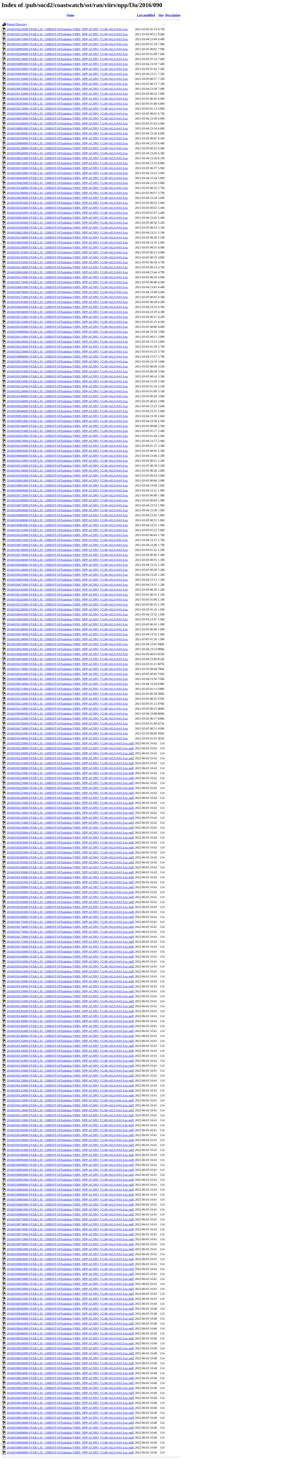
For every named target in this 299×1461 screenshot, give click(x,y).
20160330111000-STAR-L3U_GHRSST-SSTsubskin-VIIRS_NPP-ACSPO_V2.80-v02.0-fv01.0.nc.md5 (70, 1120)
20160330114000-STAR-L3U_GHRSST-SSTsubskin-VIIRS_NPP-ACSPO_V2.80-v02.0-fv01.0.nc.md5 (70, 1105)
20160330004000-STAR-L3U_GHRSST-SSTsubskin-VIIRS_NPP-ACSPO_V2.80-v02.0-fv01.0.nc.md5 (70, 1432)
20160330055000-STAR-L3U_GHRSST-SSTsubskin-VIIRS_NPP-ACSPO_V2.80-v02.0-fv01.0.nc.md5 (70, 1279)
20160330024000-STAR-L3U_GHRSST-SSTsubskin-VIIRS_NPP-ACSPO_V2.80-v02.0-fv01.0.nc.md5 (70, 1373)
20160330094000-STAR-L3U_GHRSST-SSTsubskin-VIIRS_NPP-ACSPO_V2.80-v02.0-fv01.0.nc (67, 113)
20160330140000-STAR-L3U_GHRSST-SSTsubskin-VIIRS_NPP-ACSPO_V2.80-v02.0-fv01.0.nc (67, 396)
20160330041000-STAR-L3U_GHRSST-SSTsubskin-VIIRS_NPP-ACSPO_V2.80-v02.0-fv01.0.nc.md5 (70, 1328)
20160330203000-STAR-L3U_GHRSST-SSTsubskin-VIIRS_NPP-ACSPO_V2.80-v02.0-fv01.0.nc (67, 212)
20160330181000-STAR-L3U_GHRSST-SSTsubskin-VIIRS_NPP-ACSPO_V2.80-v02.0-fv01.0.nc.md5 (70, 912)
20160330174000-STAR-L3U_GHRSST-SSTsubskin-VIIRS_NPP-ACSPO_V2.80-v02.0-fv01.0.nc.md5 (70, 926)
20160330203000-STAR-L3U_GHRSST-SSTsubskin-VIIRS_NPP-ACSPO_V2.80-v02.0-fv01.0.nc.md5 (70, 842)
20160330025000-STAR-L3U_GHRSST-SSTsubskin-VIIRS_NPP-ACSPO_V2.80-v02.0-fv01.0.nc (67, 173)
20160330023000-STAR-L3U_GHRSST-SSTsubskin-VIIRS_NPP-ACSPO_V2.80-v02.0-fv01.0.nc (67, 649)
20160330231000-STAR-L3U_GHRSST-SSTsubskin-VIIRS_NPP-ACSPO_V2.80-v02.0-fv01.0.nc (67, 530)
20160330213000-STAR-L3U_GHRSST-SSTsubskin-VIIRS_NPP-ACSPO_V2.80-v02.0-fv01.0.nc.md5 (70, 812)
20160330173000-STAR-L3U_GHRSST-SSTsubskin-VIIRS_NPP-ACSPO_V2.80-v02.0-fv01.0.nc (67, 282)
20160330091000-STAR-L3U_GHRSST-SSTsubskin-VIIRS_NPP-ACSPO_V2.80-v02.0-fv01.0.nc (67, 480)
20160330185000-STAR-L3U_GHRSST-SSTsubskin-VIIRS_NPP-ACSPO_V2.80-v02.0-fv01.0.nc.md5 (70, 892)
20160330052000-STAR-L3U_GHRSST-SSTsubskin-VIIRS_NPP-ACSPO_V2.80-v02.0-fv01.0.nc (67, 416)
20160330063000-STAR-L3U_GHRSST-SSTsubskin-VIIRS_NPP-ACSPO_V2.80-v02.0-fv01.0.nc (67, 217)
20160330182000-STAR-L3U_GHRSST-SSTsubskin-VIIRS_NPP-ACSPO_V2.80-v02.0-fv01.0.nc (67, 227)
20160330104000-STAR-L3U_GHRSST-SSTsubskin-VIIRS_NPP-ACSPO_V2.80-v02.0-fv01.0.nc (67, 426)
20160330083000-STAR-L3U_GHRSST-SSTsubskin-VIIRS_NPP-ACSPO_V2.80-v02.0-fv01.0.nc (67, 679)
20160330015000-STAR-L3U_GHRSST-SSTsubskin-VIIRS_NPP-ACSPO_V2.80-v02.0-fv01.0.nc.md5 (70, 1398)
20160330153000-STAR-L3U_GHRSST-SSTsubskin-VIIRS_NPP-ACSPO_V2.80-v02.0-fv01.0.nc (67, 168)
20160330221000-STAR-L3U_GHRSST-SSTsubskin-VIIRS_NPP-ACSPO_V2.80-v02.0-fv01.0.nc (67, 431)
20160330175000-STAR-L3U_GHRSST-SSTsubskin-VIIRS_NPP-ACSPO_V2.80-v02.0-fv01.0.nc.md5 (70, 922)
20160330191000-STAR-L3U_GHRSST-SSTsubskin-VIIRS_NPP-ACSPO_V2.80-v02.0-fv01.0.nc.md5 (70, 882)
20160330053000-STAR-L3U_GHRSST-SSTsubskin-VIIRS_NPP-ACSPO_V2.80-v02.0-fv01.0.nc (67, 118)
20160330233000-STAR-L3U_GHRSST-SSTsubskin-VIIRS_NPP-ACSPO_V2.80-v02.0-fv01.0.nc (67, 351)
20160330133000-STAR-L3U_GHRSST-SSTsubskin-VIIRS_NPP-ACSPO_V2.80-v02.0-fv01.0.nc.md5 (70, 1050)
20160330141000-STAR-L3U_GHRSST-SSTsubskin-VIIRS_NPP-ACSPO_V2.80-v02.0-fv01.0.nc (67, 302)
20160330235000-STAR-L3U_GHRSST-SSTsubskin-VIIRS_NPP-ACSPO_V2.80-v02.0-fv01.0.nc (67, 445)
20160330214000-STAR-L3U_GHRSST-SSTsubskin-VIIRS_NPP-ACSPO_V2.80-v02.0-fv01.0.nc (67, 59)
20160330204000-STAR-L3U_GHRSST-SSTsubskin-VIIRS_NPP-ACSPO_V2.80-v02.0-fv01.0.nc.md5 (70, 837)
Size (161, 15)
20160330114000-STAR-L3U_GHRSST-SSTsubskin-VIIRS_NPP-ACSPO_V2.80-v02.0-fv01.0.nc (67, 267)
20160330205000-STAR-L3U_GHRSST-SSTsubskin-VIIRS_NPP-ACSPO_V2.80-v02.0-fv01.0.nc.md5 (70, 832)
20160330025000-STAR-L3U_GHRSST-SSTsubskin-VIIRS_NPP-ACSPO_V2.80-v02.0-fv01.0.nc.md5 (70, 1368)
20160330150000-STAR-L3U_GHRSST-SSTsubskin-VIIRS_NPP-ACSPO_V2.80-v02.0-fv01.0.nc (67, 247)
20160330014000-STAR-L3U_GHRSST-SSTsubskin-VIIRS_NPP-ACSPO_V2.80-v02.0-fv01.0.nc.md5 (70, 1403)
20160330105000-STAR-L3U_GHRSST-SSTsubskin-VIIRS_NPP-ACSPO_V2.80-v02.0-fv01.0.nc (67, 366)
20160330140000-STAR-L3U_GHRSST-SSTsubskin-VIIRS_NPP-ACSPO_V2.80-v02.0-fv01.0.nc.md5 (70, 1036)
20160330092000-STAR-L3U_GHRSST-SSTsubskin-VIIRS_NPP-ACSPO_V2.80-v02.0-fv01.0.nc (67, 654)
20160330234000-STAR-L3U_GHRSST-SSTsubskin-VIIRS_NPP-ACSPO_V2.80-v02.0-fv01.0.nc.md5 (70, 748)
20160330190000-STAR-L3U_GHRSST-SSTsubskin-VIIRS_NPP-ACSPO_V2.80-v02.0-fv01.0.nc (67, 193)
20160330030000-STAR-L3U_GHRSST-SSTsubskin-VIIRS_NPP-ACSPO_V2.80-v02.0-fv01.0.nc (67, 133)
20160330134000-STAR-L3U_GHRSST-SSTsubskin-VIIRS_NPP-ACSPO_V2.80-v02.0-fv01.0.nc (67, 470)
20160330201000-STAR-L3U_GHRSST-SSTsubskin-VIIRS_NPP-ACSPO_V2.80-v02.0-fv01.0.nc (67, 436)
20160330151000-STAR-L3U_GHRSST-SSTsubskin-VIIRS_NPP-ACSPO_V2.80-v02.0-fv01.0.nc (67, 604)
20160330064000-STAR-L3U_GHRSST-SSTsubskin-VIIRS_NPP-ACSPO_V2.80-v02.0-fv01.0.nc (67, 455)
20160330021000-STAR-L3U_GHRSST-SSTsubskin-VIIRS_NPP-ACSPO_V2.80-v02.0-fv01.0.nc (67, 232)
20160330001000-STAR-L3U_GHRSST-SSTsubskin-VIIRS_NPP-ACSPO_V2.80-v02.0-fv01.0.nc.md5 (70, 1447)
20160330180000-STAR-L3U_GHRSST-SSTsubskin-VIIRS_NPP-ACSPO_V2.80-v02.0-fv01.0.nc (67, 520)
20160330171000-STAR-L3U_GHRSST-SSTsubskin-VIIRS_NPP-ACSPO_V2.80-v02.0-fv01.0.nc (67, 297)
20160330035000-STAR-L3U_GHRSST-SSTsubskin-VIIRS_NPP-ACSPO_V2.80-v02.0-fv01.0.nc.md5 (70, 1338)
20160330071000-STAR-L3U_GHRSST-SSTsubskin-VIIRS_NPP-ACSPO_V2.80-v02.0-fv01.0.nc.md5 (70, 1239)
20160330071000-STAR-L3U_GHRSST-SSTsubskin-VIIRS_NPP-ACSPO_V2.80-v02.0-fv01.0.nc (67, 39)
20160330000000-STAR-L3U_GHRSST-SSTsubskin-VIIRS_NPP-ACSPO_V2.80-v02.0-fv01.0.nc (67, 713)
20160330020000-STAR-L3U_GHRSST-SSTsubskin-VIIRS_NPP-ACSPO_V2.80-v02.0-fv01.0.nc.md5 (70, 1393)
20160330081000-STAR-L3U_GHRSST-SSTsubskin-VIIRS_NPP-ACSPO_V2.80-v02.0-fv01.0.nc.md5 (70, 1209)
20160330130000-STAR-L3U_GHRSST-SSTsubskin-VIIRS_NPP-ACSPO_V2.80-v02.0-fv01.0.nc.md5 (70, 1065)
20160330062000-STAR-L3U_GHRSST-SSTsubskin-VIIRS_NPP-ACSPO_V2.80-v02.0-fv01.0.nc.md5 (70, 1264)
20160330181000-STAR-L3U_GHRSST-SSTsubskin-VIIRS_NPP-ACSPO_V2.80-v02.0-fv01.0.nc (67, 202)
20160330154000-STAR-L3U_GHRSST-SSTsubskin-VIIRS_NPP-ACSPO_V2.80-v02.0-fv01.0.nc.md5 (70, 986)
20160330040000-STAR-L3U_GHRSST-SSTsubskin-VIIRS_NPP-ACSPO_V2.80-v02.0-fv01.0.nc (67, 411)
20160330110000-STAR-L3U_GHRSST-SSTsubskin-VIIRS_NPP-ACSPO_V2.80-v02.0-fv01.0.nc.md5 (70, 1125)
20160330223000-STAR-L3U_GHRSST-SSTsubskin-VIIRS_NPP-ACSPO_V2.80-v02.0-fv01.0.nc (67, 29)
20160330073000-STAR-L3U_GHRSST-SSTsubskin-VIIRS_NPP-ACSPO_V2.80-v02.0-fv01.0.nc (67, 584)
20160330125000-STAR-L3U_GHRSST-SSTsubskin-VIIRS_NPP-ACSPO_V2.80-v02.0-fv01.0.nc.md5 (70, 1070)
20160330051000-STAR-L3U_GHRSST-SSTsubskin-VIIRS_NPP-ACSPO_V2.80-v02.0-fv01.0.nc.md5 (70, 1298)
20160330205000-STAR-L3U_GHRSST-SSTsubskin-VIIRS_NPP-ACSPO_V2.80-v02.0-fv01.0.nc (67, 103)
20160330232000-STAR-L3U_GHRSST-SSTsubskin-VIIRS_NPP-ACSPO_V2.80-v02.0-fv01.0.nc (67, 386)
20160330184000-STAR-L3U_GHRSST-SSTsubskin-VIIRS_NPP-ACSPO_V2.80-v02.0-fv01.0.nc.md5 (70, 897)
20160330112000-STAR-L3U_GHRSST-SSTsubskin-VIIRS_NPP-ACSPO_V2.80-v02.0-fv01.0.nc (67, 34)
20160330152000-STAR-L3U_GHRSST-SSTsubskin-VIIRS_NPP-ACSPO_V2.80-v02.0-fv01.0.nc (67, 465)
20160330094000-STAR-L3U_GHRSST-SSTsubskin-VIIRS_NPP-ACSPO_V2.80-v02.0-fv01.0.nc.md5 (70, 1165)
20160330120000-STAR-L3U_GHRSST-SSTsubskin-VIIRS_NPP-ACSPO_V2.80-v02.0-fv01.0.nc (67, 376)
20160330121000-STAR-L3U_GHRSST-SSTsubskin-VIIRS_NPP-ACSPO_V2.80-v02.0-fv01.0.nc (67, 317)
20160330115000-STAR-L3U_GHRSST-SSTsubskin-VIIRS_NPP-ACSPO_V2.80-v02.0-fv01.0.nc (67, 708)
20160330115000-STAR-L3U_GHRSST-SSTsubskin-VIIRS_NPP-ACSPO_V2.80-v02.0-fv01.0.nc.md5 (70, 1100)
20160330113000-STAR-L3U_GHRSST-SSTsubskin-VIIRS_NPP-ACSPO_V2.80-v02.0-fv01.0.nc (67, 83)
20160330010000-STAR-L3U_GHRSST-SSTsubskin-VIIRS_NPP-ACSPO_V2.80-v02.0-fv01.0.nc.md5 (70, 1422)
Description (172, 15)
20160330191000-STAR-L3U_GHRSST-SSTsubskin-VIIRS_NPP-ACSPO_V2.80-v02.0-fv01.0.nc (67, 371)
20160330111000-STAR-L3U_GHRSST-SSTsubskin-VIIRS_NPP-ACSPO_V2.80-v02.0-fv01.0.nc (67, 336)
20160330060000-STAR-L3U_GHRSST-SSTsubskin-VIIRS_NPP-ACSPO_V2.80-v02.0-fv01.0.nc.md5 (70, 1274)
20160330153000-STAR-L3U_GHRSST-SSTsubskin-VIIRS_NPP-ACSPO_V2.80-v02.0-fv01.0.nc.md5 (70, 991)
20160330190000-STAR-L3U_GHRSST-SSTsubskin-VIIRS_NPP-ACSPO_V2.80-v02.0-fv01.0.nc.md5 (70, 887)
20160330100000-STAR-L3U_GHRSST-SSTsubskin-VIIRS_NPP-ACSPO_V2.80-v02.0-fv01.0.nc (67, 500)
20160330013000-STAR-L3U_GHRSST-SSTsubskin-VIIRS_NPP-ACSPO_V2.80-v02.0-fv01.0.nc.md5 (70, 1408)
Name (70, 15)
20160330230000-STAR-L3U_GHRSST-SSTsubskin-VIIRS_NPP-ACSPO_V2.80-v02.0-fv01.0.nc (67, 550)
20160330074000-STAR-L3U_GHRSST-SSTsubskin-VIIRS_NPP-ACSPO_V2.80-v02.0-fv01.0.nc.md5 (70, 1224)
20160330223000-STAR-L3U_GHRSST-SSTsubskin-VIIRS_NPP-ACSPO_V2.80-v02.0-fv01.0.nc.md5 (70, 783)
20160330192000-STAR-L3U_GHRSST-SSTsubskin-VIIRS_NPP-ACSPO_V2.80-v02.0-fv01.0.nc (67, 693)
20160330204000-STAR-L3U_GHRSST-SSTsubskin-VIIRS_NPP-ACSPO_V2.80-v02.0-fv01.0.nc (67, 54)
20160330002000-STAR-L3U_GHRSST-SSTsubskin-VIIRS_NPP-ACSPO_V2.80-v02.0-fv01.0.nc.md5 (70, 1442)
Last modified (146, 15)
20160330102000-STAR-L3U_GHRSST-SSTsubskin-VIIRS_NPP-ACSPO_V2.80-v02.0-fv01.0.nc (67, 326)
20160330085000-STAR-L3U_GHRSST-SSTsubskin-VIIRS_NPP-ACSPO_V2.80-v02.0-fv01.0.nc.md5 (70, 1189)
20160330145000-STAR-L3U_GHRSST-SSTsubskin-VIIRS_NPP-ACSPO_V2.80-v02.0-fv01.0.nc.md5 (70, 1011)
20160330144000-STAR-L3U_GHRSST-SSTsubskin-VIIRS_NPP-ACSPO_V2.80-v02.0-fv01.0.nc (67, 188)
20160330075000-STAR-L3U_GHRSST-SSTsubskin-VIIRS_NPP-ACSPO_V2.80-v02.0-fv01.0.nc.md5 (70, 1219)
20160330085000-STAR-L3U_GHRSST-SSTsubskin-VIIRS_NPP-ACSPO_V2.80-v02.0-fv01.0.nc (67, 64)
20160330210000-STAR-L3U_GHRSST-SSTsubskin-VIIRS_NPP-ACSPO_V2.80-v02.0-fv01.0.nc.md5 (70, 827)
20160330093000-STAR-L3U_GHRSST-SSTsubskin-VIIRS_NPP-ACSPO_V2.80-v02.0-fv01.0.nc (67, 450)
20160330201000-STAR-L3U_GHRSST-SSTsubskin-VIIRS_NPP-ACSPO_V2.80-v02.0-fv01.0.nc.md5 (70, 852)
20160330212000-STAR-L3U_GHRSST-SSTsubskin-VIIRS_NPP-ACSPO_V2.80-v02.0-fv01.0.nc (67, 703)
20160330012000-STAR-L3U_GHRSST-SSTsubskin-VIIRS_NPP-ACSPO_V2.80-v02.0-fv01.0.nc (67, 163)
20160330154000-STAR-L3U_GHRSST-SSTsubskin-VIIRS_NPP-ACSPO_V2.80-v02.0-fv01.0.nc (67, 237)
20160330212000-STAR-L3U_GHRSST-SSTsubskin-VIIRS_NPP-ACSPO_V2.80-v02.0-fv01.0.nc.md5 (70, 817)
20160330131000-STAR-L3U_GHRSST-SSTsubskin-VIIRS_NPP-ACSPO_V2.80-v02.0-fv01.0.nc (67, 252)
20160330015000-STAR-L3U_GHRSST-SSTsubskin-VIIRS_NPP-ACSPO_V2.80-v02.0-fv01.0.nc (67, 361)
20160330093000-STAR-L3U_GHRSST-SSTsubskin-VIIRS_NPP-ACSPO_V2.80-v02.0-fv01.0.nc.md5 (70, 1169)
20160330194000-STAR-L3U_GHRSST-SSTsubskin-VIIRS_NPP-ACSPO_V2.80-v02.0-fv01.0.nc (67, 738)
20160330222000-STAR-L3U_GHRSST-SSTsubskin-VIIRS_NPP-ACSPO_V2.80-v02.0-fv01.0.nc (67, 44)
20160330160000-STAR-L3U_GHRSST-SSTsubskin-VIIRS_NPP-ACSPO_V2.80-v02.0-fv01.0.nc (67, 629)
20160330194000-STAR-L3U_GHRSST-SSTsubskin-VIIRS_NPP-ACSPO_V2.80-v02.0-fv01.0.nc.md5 (70, 867)
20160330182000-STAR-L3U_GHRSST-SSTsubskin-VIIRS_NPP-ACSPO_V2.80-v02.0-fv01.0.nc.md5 (70, 907)
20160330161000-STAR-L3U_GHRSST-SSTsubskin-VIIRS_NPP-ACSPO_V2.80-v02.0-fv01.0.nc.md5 (70, 971)
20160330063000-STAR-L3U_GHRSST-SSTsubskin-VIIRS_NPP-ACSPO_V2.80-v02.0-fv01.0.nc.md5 (70, 1259)
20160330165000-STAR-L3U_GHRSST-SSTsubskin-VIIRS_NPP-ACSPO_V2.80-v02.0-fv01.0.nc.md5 (70, 951)
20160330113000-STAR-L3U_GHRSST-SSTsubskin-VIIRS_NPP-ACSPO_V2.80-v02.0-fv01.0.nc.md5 (70, 1110)
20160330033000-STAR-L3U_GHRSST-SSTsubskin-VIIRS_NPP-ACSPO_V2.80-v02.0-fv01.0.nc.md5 (70, 1348)
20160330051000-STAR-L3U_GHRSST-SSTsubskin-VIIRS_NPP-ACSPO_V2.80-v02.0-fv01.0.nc (67, 421)
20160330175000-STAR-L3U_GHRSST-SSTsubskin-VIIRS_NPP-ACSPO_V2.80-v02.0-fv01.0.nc (67, 728)
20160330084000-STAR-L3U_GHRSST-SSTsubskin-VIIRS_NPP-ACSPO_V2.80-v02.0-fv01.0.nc (67, 356)
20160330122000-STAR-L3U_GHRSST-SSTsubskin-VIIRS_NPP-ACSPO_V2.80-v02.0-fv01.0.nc (67, 718)
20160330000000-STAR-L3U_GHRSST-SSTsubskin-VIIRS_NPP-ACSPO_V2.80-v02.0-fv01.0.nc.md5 (70, 1452)
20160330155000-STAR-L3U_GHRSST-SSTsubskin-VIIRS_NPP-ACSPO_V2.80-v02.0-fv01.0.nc (67, 262)
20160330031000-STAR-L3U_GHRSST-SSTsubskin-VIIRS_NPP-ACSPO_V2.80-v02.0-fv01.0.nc (67, 158)
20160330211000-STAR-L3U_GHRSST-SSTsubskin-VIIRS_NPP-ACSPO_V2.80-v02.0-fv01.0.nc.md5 (70, 822)
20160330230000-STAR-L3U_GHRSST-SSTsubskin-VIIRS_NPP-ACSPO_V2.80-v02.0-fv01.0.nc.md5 (70, 768)
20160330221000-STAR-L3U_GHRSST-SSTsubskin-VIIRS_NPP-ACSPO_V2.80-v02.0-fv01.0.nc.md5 (70, 793)
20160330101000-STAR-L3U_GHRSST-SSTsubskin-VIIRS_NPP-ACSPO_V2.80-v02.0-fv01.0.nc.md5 (70, 1150)
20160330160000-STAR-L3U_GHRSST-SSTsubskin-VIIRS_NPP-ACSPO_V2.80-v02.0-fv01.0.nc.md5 (70, 976)
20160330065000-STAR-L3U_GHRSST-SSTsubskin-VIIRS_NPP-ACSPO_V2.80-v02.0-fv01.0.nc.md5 (70, 1249)
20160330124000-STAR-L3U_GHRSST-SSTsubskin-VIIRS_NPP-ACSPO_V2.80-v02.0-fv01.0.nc (67, 569)
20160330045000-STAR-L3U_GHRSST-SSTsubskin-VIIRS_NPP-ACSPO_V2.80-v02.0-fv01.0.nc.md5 (70, 1308)
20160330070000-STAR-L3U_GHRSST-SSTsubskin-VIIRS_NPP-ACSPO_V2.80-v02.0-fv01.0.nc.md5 (70, 1244)
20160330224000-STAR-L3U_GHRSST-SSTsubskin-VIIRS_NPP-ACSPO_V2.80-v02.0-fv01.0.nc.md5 (70, 778)
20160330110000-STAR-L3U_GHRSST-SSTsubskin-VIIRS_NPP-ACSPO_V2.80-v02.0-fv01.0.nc (67, 624)
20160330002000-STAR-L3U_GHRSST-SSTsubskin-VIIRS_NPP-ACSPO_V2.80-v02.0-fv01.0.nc (67, 183)
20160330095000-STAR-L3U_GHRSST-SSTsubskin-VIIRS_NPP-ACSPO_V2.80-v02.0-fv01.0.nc (67, 49)
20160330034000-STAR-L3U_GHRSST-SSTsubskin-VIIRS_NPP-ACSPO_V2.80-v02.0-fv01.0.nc (67, 312)
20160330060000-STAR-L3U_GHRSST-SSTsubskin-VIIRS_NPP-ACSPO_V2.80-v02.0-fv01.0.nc (67, 515)
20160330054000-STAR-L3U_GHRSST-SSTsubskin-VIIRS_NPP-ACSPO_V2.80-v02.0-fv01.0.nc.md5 (70, 1284)
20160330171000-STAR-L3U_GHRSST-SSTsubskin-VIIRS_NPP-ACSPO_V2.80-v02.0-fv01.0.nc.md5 (70, 941)
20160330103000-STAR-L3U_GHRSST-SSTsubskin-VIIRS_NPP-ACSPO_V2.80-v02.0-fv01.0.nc (67, 138)
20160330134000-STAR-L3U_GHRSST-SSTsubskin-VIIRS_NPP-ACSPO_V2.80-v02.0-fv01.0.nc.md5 (70, 1045)
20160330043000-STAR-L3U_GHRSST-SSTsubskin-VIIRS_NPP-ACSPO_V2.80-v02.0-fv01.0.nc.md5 (70, 1318)
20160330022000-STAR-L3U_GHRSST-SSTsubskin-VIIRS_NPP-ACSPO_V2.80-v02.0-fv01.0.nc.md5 (70, 1383)
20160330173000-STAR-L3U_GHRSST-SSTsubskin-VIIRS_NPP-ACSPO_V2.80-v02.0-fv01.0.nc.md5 (70, 931)
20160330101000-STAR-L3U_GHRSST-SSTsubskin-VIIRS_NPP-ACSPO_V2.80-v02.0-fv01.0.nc (67, 733)
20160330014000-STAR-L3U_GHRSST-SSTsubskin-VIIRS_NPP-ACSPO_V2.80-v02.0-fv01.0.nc (67, 683)
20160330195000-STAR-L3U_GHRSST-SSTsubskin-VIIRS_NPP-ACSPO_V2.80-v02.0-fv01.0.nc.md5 (70, 862)
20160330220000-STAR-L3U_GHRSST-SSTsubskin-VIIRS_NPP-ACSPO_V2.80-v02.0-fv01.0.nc (67, 609)
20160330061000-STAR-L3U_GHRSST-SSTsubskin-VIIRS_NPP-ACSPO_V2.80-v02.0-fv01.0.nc (67, 287)
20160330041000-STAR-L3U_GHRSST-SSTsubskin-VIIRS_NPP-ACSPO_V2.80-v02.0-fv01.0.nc (67, 614)
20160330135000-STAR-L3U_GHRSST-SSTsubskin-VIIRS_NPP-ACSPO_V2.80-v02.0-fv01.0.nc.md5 (70, 1041)
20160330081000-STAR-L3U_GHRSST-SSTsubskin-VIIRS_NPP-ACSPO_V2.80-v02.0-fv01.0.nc (67, 128)
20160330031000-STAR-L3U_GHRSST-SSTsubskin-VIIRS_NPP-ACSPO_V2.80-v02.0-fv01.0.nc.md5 (70, 1358)
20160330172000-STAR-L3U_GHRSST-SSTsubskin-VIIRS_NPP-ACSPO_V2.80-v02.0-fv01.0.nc (67, 495)
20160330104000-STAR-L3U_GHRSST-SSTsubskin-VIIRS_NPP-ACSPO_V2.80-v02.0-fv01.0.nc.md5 (70, 1135)
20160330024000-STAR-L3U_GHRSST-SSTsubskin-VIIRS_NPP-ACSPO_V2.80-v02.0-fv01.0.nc (67, 198)
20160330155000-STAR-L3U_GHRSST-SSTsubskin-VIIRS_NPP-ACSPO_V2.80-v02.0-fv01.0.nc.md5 (70, 981)
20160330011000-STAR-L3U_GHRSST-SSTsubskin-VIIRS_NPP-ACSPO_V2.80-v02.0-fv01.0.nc (67, 540)
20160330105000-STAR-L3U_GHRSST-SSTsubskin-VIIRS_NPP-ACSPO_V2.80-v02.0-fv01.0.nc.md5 (70, 1130)
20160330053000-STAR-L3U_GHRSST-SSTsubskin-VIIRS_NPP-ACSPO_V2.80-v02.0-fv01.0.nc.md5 (70, 1288)
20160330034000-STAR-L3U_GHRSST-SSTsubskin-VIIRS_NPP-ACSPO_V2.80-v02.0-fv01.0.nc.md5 (70, 1343)
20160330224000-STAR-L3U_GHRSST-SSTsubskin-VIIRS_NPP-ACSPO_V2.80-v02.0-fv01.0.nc (67, 346)
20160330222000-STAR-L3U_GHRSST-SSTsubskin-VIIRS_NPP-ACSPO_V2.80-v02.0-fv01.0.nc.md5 (70, 788)
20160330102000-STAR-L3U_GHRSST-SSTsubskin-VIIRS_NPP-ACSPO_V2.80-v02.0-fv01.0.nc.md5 (70, 1145)
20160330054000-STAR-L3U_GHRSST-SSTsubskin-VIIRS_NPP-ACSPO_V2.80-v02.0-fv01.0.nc (67, 659)
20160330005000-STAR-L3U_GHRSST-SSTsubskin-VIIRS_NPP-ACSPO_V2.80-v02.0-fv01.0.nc (67, 579)
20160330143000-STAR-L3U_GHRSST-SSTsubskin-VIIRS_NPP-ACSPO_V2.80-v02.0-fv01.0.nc (67, 594)
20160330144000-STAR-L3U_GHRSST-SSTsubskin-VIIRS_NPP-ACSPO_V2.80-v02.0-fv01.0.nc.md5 (70, 1016)
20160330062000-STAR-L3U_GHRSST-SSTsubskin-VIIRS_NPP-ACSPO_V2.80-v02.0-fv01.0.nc (67, 272)
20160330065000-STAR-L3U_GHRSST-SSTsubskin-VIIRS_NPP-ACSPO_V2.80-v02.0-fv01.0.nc (67, 619)
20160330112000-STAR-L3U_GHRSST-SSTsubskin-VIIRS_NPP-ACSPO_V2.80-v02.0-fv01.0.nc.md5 (70, 1115)
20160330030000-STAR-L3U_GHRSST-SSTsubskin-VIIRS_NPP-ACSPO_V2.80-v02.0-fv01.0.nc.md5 (70, 1363)
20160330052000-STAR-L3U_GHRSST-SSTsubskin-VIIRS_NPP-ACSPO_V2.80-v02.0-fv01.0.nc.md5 (70, 1293)
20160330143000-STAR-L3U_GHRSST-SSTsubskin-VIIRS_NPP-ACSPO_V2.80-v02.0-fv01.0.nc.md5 (70, 1021)
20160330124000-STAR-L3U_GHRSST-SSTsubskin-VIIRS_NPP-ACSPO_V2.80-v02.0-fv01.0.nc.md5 (70, 1075)
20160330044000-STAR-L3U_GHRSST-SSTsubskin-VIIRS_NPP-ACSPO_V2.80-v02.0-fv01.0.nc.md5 (70, 1313)
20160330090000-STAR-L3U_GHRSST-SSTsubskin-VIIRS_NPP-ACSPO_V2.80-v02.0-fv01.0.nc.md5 (70, 1184)
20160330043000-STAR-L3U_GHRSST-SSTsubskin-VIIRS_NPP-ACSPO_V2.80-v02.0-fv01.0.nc (67, 178)
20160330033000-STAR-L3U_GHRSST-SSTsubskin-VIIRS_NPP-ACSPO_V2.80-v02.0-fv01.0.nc (67, 381)
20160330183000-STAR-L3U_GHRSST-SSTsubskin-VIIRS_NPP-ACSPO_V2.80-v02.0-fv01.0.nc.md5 (70, 902)
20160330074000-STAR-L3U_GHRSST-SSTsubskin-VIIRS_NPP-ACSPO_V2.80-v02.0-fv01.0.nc (67, 634)
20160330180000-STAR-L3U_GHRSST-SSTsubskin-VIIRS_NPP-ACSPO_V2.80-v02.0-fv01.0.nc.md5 (70, 917)
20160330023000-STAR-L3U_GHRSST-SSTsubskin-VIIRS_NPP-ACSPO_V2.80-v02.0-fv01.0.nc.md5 (70, 1378)
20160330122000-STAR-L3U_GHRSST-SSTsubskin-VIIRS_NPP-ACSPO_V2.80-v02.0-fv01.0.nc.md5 (70, 1085)
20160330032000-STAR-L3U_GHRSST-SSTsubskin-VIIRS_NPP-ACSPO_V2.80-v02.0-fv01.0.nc (67, 574)
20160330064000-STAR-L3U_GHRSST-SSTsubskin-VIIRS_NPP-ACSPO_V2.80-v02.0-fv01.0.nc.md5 (70, 1254)
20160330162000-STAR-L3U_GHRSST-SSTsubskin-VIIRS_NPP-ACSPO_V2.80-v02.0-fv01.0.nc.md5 (70, 966)
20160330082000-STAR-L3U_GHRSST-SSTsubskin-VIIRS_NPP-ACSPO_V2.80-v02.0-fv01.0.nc (67, 525)
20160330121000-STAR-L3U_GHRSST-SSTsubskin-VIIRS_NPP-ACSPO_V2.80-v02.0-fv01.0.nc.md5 (70, 1090)
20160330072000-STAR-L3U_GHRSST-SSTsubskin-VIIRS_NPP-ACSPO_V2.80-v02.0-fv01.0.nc (67, 545)
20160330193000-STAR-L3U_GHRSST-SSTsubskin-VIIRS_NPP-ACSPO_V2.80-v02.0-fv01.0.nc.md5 (70, 872)
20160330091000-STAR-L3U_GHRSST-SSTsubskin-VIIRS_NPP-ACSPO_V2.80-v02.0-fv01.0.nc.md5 (70, 1179)
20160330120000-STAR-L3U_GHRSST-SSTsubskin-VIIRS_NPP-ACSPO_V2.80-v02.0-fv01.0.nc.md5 (70, 1095)
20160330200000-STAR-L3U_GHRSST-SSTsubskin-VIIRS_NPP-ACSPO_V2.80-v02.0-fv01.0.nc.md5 (70, 857)
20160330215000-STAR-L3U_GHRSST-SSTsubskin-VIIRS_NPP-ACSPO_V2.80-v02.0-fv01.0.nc (67, 321)
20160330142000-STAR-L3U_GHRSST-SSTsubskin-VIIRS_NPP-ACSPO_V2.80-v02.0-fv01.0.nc (67, 589)
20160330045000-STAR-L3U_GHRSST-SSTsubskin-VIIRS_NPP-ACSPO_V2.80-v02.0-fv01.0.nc (67, 242)
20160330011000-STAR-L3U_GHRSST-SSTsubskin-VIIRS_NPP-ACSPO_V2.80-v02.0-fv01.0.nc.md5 (70, 1417)
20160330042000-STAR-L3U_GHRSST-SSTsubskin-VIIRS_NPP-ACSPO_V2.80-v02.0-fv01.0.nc (67, 307)
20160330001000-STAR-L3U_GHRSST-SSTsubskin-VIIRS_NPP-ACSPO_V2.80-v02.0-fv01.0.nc (67, 485)
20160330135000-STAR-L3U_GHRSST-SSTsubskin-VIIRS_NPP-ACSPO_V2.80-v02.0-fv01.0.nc (67, 78)
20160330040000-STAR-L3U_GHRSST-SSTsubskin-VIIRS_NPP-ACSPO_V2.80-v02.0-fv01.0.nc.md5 (70, 1333)
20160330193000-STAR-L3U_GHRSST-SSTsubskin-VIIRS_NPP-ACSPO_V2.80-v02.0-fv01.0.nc (67, 723)
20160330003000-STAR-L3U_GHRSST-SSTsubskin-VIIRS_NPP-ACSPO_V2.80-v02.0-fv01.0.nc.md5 (70, 1437)
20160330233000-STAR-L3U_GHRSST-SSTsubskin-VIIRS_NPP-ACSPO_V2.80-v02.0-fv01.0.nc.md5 (70, 753)
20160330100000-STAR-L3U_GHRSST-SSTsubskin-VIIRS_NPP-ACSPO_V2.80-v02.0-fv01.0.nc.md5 (70, 1155)
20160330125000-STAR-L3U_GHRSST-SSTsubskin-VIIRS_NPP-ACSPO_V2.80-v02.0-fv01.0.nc (67, 460)
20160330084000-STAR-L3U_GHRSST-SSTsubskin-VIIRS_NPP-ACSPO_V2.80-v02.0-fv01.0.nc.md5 (70, 1194)
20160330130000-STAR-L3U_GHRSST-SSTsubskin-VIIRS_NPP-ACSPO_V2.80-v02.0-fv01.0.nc (67, 148)
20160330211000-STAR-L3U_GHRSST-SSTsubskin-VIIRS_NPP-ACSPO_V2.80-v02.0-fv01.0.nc (67, 688)
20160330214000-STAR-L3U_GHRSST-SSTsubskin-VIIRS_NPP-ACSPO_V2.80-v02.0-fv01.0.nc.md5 (70, 807)
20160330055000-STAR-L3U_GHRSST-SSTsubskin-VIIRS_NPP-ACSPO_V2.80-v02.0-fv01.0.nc (67, 644)
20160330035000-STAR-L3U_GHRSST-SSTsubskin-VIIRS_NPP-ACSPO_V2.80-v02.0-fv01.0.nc (67, 88)
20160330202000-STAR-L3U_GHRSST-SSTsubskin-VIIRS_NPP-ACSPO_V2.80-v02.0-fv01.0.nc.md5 (70, 847)
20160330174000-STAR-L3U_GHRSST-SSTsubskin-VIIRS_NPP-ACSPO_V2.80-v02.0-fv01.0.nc (67, 669)
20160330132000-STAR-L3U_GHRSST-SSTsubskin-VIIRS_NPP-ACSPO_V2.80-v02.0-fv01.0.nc (67, 93)
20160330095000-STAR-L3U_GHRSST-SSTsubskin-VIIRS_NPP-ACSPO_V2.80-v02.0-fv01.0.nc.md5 (70, 1160)
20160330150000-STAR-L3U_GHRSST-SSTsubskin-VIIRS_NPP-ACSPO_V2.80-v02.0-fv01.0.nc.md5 (70, 1006)
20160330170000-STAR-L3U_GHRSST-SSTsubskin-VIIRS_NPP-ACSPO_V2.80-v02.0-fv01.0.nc (67, 555)
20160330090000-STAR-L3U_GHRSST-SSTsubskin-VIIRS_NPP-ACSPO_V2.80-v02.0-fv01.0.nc (67, 331)
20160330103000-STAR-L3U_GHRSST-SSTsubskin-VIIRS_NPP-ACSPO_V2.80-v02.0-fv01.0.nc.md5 (70, 1140)
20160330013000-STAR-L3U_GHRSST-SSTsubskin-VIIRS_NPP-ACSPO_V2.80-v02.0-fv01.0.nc (67, 440)
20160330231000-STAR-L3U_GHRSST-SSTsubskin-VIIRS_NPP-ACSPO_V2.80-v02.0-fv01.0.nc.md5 (70, 763)
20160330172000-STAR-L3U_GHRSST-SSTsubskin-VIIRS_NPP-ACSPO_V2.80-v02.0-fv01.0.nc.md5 (70, 936)
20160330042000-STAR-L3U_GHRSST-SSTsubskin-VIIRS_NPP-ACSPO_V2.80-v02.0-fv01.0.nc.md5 (70, 1323)
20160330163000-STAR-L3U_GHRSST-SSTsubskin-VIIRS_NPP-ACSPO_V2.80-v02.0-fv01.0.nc (67, 98)
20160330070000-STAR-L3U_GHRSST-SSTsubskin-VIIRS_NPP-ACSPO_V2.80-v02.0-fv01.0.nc (67, 292)
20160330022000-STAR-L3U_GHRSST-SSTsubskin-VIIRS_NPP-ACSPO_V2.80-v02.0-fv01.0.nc (67, 406)
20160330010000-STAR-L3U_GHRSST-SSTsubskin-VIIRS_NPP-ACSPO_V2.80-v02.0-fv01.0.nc (67, 341)
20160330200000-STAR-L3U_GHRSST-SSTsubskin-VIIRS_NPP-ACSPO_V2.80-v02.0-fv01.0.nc (67, 123)
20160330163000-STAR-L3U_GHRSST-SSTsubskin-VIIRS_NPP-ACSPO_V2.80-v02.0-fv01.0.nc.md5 (70, 961)
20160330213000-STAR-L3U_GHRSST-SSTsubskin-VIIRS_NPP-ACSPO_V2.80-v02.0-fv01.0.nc (67, 108)
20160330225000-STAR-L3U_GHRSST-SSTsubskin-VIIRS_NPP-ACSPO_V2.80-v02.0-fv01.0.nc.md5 (70, 773)
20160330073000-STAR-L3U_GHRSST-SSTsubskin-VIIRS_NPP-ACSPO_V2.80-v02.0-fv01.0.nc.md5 (70, 1229)
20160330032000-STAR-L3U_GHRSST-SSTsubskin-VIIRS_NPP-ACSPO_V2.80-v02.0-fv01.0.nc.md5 (70, 1353)
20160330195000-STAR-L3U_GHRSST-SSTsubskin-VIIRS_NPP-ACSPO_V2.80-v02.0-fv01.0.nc (67, 69)
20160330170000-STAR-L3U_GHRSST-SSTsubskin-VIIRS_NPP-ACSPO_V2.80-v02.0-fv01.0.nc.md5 (70, 946)
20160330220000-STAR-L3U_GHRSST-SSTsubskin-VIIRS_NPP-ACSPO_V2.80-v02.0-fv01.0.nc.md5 (70, 798)
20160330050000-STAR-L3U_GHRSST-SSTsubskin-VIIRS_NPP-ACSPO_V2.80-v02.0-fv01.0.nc (67, 510)
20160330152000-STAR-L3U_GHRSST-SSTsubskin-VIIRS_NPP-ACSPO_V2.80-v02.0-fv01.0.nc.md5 (70, 996)
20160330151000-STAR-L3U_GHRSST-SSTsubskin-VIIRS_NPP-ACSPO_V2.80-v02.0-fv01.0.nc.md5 (70, 1001)
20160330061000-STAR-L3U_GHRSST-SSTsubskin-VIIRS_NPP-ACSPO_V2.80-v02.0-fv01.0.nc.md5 (70, 1269)
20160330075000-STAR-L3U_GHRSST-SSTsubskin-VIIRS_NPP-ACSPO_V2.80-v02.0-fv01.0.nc (67, 505)
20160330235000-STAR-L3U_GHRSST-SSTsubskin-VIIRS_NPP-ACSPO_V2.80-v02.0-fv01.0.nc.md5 (70, 743)
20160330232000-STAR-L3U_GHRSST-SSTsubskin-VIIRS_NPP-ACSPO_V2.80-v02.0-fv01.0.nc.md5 (70, 758)
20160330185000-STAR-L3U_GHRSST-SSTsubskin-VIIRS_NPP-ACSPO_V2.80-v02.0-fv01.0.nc (67, 222)
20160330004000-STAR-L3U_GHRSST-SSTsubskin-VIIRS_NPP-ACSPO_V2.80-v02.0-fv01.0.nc (67, 490)
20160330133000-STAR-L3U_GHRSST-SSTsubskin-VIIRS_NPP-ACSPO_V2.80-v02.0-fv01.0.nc (67, 698)
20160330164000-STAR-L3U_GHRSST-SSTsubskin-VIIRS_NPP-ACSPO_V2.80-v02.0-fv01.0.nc (67, 401)
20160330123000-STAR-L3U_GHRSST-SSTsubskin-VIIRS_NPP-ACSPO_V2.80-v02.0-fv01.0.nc (67, 277)
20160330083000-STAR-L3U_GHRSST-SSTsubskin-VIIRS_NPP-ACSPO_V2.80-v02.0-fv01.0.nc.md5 (70, 1199)
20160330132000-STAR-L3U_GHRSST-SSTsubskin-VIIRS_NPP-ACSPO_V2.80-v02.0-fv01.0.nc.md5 (70, 1055)
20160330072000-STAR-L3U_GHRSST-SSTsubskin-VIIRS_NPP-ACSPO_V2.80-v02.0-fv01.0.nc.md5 (70, 1234)
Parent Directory (17, 24)
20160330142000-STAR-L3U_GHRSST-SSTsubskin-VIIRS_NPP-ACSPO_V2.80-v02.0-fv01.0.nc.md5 (70, 1026)
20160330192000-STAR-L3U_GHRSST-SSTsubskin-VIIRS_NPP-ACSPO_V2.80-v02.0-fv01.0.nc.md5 (70, 877)
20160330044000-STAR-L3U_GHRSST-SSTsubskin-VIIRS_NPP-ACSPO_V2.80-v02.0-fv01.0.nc (67, 564)
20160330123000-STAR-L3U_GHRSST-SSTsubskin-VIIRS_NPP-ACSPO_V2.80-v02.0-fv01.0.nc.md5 (70, 1080)
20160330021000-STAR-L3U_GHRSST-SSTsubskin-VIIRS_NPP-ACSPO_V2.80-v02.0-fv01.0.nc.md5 (70, 1388)
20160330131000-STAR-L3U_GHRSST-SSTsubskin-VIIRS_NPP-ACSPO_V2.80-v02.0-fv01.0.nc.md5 (70, 1060)
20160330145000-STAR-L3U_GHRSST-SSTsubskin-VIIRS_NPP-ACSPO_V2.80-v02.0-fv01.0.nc (67, 257)
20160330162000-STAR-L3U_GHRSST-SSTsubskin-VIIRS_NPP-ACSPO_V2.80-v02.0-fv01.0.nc (67, 207)
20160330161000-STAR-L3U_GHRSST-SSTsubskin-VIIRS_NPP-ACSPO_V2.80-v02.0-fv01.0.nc (67, 674)
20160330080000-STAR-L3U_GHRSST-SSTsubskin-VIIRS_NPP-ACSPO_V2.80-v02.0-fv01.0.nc (67, 143)
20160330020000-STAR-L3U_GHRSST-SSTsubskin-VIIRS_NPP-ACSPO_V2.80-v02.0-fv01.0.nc (67, 153)
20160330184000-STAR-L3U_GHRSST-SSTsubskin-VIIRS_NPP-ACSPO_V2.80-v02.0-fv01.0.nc (67, 560)
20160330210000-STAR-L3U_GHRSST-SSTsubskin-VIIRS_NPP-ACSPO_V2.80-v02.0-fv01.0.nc (67, 391)
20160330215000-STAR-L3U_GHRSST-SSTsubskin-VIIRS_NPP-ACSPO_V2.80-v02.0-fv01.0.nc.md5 (70, 803)
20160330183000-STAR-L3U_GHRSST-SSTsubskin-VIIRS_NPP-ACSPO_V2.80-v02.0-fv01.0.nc (67, 475)
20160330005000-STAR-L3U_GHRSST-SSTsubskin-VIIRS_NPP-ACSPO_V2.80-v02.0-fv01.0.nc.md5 (70, 1427)
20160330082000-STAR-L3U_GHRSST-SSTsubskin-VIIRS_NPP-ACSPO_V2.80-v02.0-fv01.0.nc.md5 (70, 1204)
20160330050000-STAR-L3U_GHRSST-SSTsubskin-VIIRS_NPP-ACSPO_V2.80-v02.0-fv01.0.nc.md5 (70, 1303)
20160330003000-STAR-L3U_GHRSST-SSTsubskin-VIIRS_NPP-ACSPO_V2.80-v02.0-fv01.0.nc (67, 74)
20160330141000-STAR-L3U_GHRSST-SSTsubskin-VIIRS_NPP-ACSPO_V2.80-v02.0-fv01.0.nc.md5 (70, 1031)
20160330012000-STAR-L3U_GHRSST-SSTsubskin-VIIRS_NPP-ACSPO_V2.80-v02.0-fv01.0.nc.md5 (70, 1412)
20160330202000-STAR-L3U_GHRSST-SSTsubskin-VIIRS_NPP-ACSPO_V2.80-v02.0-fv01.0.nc (67, 599)
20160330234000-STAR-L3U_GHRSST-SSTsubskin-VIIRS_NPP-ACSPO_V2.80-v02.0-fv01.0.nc (67, 639)
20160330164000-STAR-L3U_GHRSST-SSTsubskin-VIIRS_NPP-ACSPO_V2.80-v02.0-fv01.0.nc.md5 (70, 956)
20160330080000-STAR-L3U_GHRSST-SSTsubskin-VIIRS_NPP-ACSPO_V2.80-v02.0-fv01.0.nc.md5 (70, 1214)
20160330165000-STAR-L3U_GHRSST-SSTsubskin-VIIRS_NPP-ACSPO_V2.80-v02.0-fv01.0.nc (67, 535)
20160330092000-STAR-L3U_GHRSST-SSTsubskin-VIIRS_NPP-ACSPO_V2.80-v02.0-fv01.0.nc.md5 (70, 1174)
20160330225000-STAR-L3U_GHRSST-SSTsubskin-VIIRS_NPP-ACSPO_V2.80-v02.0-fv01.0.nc (67, 664)
